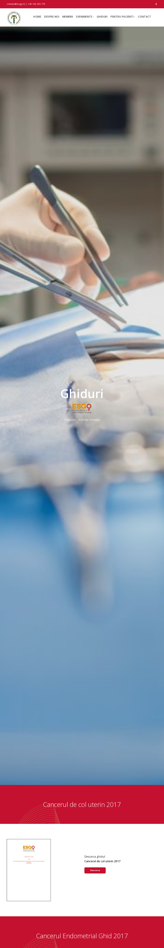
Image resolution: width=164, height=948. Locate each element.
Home (37, 16)
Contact (144, 16)
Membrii (67, 16)
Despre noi (51, 16)
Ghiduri (102, 16)
